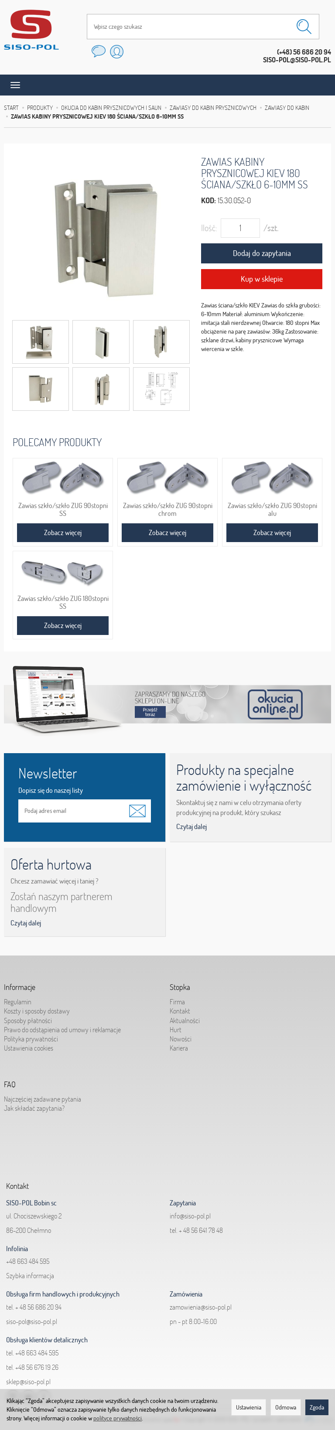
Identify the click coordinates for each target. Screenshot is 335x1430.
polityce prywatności (117, 1418)
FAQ (10, 1084)
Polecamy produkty (57, 442)
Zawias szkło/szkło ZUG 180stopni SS (63, 602)
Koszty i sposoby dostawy (37, 1011)
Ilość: (209, 227)
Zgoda (317, 1407)
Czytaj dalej (191, 826)
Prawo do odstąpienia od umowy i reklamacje (62, 1029)
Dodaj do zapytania (262, 253)
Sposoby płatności (28, 1020)
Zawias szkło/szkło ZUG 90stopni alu (272, 509)
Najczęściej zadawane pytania (42, 1099)
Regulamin (17, 1001)
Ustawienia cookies (28, 1048)
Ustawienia (248, 1407)
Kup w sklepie (262, 279)
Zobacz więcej (63, 532)
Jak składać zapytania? (34, 1108)
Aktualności (185, 1020)
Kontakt (180, 1011)
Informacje (19, 987)
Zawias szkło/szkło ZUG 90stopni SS (63, 509)
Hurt (175, 1029)
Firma (177, 1001)
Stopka (180, 987)
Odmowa (285, 1407)
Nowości (180, 1038)
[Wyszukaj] (304, 26)
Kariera (179, 1048)
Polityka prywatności (31, 1038)
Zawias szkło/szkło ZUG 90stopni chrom (167, 509)
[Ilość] (240, 228)
